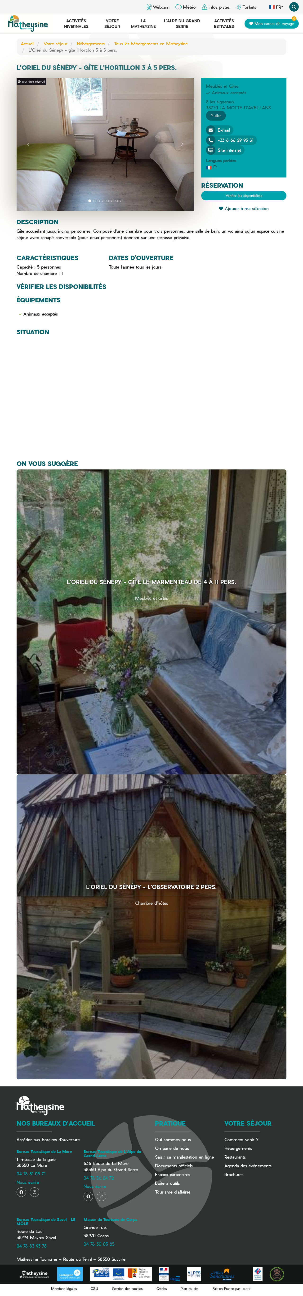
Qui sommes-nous (173, 1139)
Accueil (27, 43)
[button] (28, 144)
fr (276, 7)
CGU (94, 1289)
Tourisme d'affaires (173, 1191)
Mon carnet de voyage (272, 22)
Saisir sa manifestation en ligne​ (184, 1156)
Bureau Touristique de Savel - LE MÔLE (46, 1222)
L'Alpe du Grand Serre (182, 23)
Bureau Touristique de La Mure (44, 1151)
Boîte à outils (167, 1183)
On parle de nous (172, 1148)
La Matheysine (143, 23)
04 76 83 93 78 (32, 1245)
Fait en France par (232, 1289)
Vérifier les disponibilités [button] (244, 196)
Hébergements (91, 43)
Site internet (223, 150)
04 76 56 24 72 (99, 1177)
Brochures (233, 1174)
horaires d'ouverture (61, 1139)
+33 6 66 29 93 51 (229, 140)
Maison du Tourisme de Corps (110, 1219)
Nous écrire (28, 1182)
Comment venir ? (241, 1139)
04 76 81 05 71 (31, 1173)
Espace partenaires (172, 1174)
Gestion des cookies (127, 1289)
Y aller (216, 116)
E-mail (218, 130)
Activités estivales (224, 23)
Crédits (161, 1289)
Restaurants (235, 1156)
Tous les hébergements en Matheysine (151, 43)
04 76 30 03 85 (99, 1243)
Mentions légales (64, 1289)
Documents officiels (174, 1165)
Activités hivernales (76, 23)
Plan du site (190, 1289)
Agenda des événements (248, 1165)
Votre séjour (112, 23)
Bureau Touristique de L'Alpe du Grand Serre (112, 1154)
